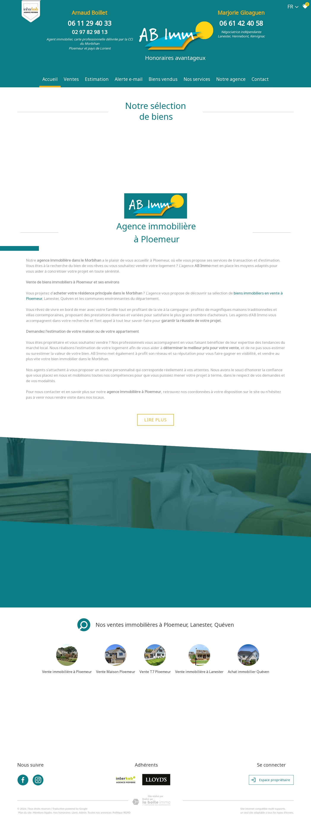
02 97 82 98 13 (89, 31)
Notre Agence (231, 79)
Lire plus (155, 420)
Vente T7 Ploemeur (155, 671)
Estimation (97, 79)
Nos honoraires (62, 812)
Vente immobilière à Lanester (199, 671)
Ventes (71, 79)
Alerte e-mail (129, 79)
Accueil (50, 79)
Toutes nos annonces (99, 812)
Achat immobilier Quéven (248, 671)
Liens (75, 812)
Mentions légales (42, 812)
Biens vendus (163, 79)
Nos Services (197, 79)
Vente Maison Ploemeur (115, 671)
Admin (82, 812)
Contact (260, 79)
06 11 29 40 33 (89, 23)
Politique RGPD (121, 812)
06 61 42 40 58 (241, 23)
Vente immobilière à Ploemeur (67, 671)
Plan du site (25, 812)
